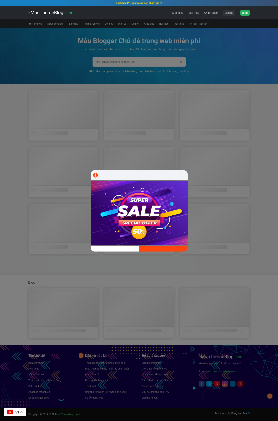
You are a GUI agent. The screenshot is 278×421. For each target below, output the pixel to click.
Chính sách (211, 12)
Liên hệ (229, 12)
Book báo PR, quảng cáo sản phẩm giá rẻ (139, 3)
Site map (194, 12)
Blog (245, 12)
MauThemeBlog (50, 12)
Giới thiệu (178, 12)
